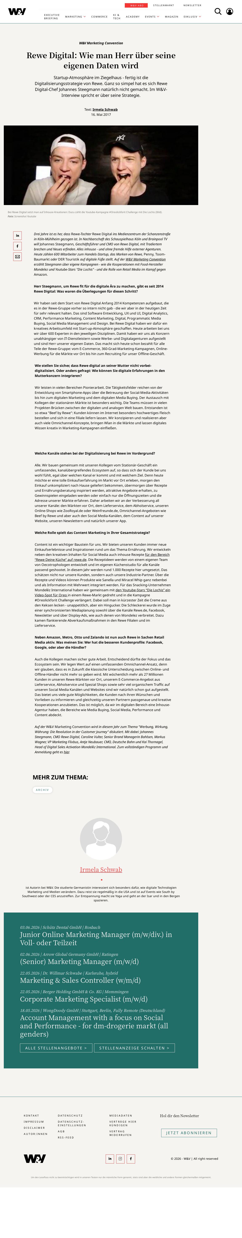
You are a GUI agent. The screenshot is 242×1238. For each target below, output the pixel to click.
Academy (133, 16)
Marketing (73, 16)
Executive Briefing (52, 16)
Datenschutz (70, 1115)
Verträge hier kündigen (122, 1123)
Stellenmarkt (163, 5)
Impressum (34, 1121)
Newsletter (192, 5)
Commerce (99, 16)
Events (150, 16)
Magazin (171, 16)
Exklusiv (191, 16)
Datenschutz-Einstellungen (72, 1123)
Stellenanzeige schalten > (134, 1047)
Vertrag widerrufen (120, 1133)
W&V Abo (137, 5)
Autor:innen (36, 1134)
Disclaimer (34, 1128)
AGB (61, 1131)
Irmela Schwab (105, 109)
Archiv (42, 790)
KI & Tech (117, 16)
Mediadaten (120, 1115)
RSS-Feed (66, 1137)
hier (66, 752)
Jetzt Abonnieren (189, 1132)
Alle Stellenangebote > (56, 1047)
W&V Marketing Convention (146, 259)
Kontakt (31, 1115)
